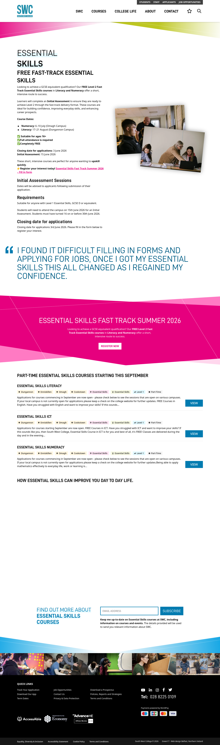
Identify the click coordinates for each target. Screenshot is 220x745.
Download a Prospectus (102, 689)
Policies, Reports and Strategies (106, 694)
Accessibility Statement (58, 741)
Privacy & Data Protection (66, 698)
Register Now (110, 346)
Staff (156, 2)
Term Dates (23, 698)
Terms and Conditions (101, 698)
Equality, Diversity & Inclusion (30, 741)
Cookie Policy (79, 741)
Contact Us (59, 694)
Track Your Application (28, 689)
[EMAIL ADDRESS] (129, 611)
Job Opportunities (189, 2)
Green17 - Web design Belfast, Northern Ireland (182, 741)
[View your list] (189, 11)
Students (144, 2)
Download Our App (26, 694)
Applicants (169, 2)
